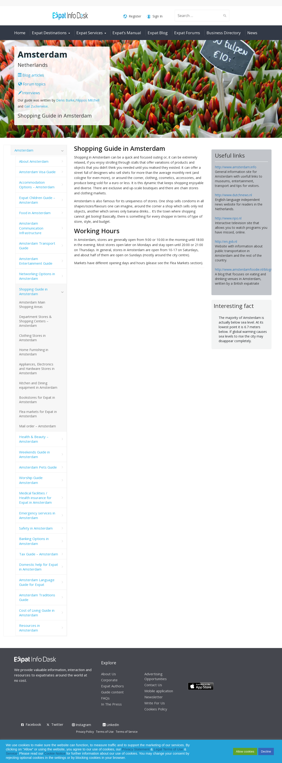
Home (19, 32)
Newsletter (153, 697)
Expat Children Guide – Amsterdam (37, 200)
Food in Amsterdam (35, 212)
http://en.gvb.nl (226, 241)
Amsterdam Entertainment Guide (35, 261)
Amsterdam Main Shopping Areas (32, 304)
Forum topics (32, 84)
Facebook (33, 724)
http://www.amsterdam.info (235, 167)
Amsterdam (23, 150)
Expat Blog (158, 32)
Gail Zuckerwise (36, 106)
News (252, 32)
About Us (108, 674)
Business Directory (224, 32)
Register (132, 16)
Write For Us (154, 703)
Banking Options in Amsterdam (34, 541)
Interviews (29, 92)
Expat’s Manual (126, 32)
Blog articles (31, 75)
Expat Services (89, 32)
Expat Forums (187, 32)
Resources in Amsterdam (29, 627)
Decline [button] (266, 751)
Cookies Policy (155, 709)
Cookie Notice (54, 753)
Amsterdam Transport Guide (37, 245)
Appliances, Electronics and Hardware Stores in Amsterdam (36, 368)
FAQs (105, 698)
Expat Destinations (49, 32)
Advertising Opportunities (155, 676)
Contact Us (153, 684)
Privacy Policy (85, 732)
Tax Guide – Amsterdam (38, 554)
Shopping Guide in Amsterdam (33, 291)
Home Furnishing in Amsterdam (33, 352)
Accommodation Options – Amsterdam (36, 184)
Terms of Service (127, 732)
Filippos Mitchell (87, 100)
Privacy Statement (135, 749)
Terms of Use (105, 732)
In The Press (111, 704)
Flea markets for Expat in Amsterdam (38, 413)
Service (11, 753)
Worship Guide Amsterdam (31, 480)
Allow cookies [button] (245, 751)
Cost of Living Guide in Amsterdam (36, 612)
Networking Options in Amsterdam (37, 276)
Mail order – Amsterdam (37, 426)
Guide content (112, 692)
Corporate (109, 680)
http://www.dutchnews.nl (233, 195)
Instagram (81, 724)
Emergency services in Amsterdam (37, 515)
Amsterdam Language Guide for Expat (36, 582)
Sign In (155, 16)
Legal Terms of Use (168, 749)
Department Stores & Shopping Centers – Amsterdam (35, 321)
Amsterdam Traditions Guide (37, 597)
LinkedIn (111, 724)
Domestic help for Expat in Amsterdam (38, 566)
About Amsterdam (33, 161)
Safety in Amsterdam (36, 528)
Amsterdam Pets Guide (38, 467)
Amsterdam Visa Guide (37, 171)
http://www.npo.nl (228, 218)
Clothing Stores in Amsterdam (32, 337)
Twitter (57, 724)
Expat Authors (112, 686)
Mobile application (158, 691)
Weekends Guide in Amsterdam (34, 454)
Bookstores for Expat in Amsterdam (37, 399)
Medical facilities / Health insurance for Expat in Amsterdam (35, 498)
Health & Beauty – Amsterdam (33, 439)
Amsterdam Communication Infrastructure (31, 228)
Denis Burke (65, 100)
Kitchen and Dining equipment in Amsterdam (38, 385)
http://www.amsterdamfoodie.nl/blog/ (243, 269)
